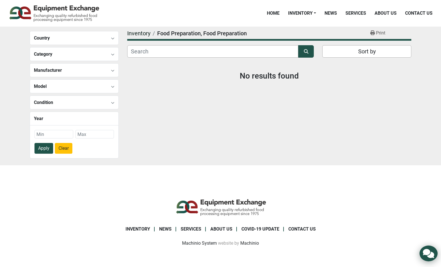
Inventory (300, 13)
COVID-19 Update (260, 229)
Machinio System (199, 243)
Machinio (249, 243)
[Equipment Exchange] (220, 207)
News (331, 13)
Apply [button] (43, 148)
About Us (386, 13)
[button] (302, 13)
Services (355, 13)
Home (273, 13)
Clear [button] (64, 148)
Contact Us (419, 13)
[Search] (212, 51)
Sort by (367, 51)
